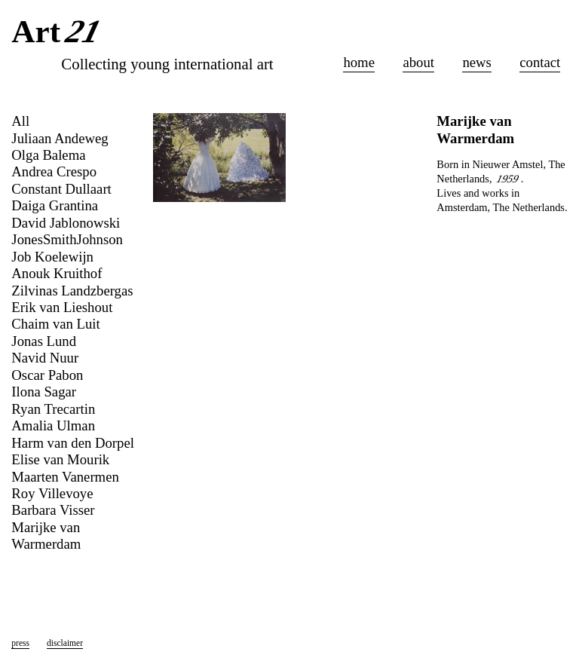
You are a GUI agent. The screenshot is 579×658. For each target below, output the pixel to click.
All (20, 121)
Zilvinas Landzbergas (72, 290)
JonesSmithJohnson (67, 239)
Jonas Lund (43, 341)
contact (539, 62)
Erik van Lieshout (61, 307)
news (476, 62)
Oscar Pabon (47, 375)
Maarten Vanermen (64, 477)
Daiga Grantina (54, 205)
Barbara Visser (52, 510)
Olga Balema (48, 155)
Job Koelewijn (52, 257)
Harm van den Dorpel (72, 443)
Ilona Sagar (43, 391)
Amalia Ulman (53, 425)
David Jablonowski (65, 223)
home (359, 62)
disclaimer (65, 642)
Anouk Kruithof (56, 273)
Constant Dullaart (61, 189)
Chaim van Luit (55, 324)
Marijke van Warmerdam (46, 535)
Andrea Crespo (53, 171)
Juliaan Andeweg (59, 138)
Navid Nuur (44, 358)
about (418, 62)
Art (58, 33)
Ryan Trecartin (53, 409)
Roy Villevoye (52, 493)
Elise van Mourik (60, 459)
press (20, 642)
